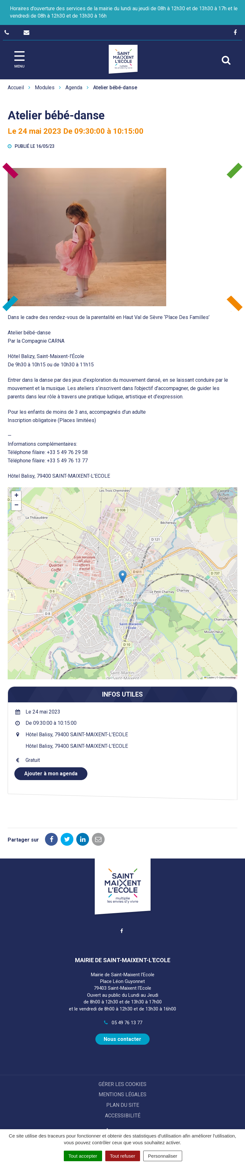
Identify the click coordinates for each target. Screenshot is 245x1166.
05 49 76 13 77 (122, 1023)
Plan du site (122, 1105)
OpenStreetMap (227, 677)
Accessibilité (122, 1116)
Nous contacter (122, 1039)
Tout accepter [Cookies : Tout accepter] (83, 1156)
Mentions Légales (122, 1094)
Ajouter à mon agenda (51, 774)
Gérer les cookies (122, 1084)
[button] (123, 576)
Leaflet (209, 677)
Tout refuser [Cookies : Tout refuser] (122, 1156)
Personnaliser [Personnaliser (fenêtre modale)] (162, 1156)
